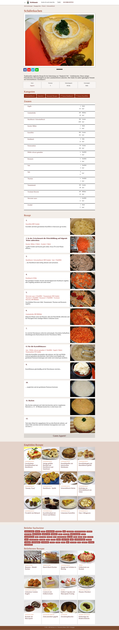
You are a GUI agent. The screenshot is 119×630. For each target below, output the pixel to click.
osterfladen (90, 537)
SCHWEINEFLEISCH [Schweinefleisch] (29, 461)
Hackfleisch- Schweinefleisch (36, 119)
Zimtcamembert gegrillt (50, 616)
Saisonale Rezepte (52, 96)
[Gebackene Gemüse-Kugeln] (32, 581)
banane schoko (29, 531)
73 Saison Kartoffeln (82, 96)
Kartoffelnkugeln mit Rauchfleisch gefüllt (85, 464)
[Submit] (59, 2)
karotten (83, 534)
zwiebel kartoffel (28, 544)
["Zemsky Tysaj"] (32, 478)
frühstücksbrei (70, 531)
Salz (29, 165)
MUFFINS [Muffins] (63, 589)
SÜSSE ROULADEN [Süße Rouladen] (29, 614)
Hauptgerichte (37, 6)
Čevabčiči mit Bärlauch (32, 513)
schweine (52, 542)
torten (79, 542)
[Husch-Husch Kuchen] (50, 557)
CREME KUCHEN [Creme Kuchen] (29, 565)
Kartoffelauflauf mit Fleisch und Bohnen (49, 514)
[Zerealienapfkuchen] (68, 606)
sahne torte (65, 539)
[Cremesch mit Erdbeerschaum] (50, 581)
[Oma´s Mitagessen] (86, 502)
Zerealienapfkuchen (67, 616)
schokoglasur (36, 542)
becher (37, 531)
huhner (60, 534)
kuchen (70, 537)
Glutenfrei (41, 96)
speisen (63, 542)
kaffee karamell (75, 534)
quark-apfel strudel (34, 539)
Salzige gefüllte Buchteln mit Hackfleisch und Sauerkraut (48, 466)
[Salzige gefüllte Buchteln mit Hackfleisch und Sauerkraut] (50, 453)
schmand (27, 542)
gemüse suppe (28, 534)
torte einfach (73, 542)
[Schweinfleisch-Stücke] (68, 478)
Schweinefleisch (51, 6)
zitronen (91, 542)
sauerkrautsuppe (80, 539)
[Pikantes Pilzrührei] (86, 581)
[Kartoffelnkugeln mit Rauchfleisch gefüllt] (86, 453)
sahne (58, 539)
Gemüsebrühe (32, 113)
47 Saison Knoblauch (67, 96)
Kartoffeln (31, 132)
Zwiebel (30, 205)
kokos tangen (42, 537)
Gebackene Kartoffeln (68, 513)
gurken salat (45, 534)
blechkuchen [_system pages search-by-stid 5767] (50, 531)
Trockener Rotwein (33, 192)
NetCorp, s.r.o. (54, 627)
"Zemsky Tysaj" (30, 488)
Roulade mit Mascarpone (29, 617)
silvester (58, 542)
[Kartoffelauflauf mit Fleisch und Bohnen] (50, 502)
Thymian (30, 178)
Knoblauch (31, 139)
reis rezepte (42, 539)
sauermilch (89, 539)
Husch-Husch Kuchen (50, 567)
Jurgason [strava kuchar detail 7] (32, 85)
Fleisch (43, 6)
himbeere (54, 534)
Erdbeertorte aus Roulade (84, 568)
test (68, 542)
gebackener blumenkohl (80, 531)
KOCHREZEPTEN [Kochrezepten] (68, 2)
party (26, 539)
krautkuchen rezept (62, 537)
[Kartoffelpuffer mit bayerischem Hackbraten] (68, 453)
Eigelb (29, 106)
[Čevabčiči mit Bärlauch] (32, 502)
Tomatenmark (32, 185)
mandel (80, 537)
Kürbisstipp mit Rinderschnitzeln (84, 617)
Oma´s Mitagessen (85, 513)
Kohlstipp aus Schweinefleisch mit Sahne (85, 490)
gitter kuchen (37, 534)
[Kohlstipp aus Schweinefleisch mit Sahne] (86, 478)
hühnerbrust (66, 534)
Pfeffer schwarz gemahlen (35, 152)
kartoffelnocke (29, 537)
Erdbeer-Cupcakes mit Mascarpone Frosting (68, 593)
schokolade (45, 542)
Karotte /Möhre (32, 126)
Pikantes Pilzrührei (85, 592)
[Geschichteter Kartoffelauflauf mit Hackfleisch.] (32, 453)
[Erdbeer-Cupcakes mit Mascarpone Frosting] (68, 581)
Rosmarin (30, 159)
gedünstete (89, 531)
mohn (85, 537)
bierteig (43, 531)
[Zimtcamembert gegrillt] (50, 606)
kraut (55, 537)
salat (71, 539)
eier (64, 531)
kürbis (75, 537)
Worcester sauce (32, 198)
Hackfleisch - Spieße (49, 488)
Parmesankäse (32, 146)
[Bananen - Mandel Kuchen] (32, 557)
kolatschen (49, 537)
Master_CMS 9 (66, 627)
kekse (36, 537)
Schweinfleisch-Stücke (68, 488)
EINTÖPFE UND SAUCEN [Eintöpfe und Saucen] (84, 614)
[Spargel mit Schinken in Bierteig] (68, 557)
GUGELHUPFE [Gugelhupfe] (64, 614)
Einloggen (72, 627)
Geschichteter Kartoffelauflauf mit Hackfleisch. (31, 465)
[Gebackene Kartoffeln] (68, 502)
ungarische (84, 542)
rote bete (53, 539)
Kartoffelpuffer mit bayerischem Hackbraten (67, 465)
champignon (58, 531)
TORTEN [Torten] (80, 565)
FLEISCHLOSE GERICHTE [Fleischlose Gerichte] (30, 589)
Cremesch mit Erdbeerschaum (48, 593)
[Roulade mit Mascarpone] (32, 606)
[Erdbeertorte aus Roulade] (86, 557)
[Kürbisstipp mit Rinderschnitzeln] (86, 606)
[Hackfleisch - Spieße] (50, 478)
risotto (48, 539)
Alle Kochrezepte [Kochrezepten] (28, 6)
